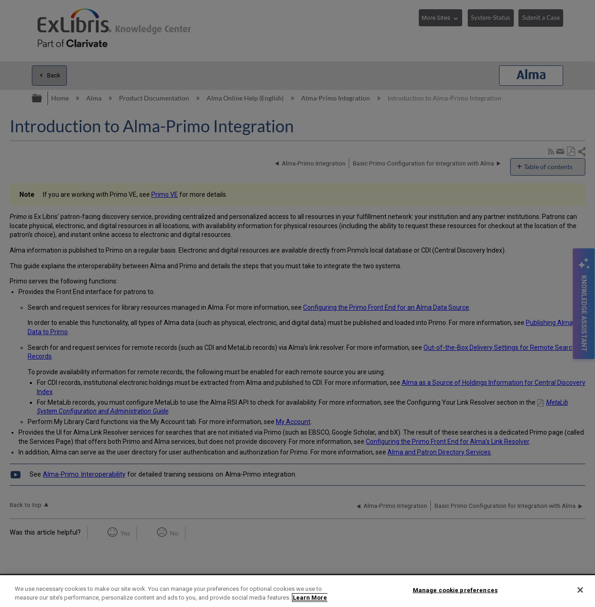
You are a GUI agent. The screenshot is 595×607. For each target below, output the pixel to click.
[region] (297, 591)
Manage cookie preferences (455, 590)
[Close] (580, 590)
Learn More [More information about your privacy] (310, 597)
